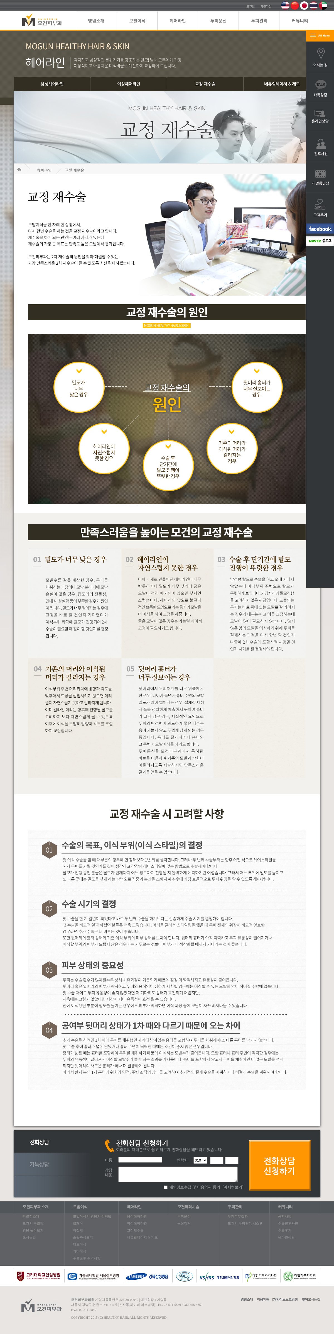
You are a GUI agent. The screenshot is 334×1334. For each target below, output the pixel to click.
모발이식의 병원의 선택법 (92, 1216)
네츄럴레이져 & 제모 (142, 1237)
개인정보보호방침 (285, 1299)
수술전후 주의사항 (86, 1258)
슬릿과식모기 (83, 1237)
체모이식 (79, 1244)
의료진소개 (31, 1216)
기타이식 (79, 1251)
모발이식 (80, 1207)
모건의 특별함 (33, 1223)
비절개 (78, 1230)
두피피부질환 (238, 1216)
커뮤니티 (285, 1207)
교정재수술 (135, 1230)
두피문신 (184, 1216)
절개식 (78, 1223)
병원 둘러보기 (33, 1230)
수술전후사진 (288, 1223)
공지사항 (284, 1216)
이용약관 (263, 1299)
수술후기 (284, 1230)
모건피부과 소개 (36, 1207)
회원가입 (265, 6)
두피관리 (235, 1207)
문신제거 (184, 1223)
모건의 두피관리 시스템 (245, 1223)
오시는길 (29, 1237)
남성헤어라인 (137, 1216)
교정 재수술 (74, 170)
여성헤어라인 (137, 1223)
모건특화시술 (188, 1207)
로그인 (250, 6)
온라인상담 (286, 1237)
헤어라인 (44, 170)
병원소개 (246, 1299)
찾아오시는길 (311, 1299)
